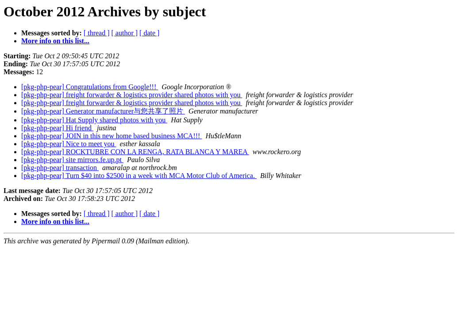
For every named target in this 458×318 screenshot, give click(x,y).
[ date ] (149, 33)
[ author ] (125, 33)
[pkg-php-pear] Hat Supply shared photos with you (94, 120)
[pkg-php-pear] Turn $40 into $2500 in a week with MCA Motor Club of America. (139, 175)
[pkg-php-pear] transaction (60, 167)
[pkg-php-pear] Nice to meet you (68, 144)
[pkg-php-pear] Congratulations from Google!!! (89, 87)
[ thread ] (97, 33)
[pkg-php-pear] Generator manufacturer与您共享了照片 (103, 111)
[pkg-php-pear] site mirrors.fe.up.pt (72, 159)
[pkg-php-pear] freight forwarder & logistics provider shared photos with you (131, 94)
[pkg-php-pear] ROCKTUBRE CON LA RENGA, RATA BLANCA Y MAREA (135, 151)
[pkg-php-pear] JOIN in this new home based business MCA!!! (111, 136)
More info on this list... (55, 41)
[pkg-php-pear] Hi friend (57, 128)
